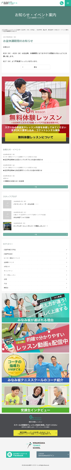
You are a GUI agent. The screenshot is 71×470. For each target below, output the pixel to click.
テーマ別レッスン (10, 275)
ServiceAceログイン (53, 455)
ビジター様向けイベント (12, 258)
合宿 (5, 279)
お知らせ (7, 266)
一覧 (35, 187)
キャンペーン (8, 271)
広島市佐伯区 (8, 254)
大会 (5, 283)
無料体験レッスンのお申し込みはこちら (35, 433)
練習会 (6, 288)
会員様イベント (9, 262)
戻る (35, 67)
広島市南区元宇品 (10, 250)
